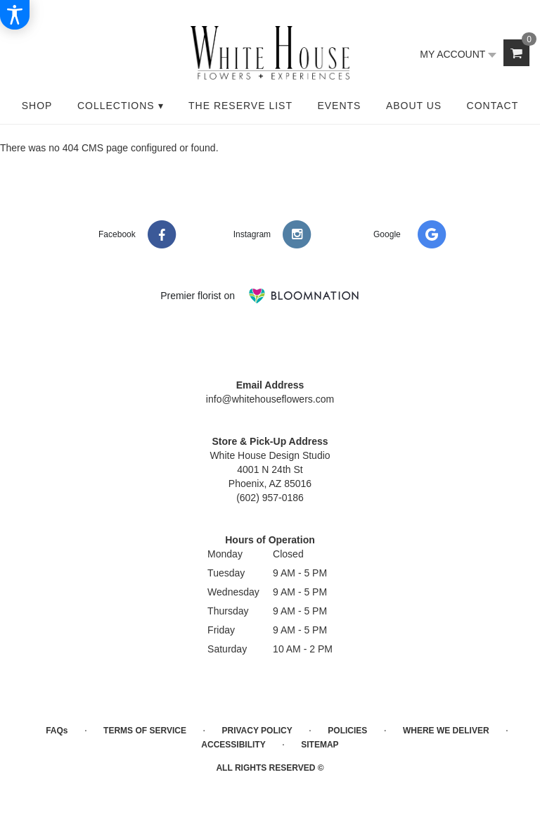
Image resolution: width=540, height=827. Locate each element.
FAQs (57, 731)
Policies (347, 731)
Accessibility (233, 745)
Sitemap (319, 745)
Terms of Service (144, 731)
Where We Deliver (446, 731)
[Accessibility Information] (15, 15)
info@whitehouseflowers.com (270, 399)
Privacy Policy (256, 731)
